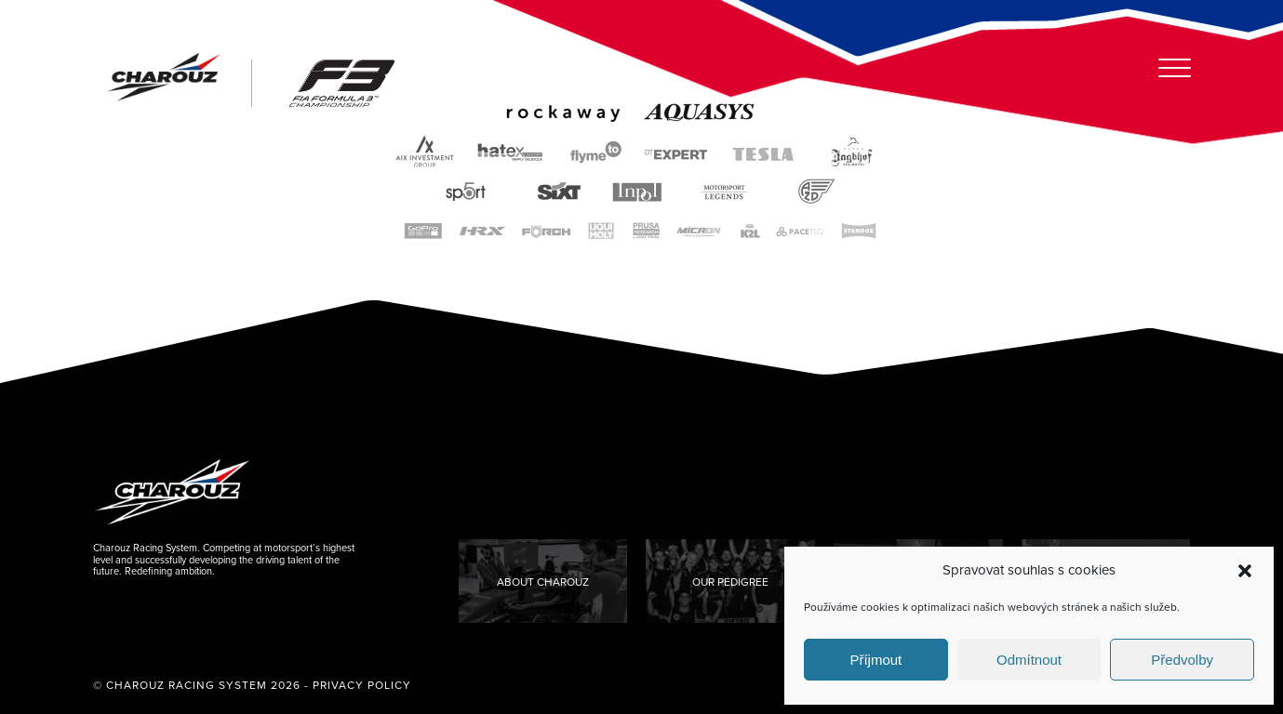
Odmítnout (1029, 660)
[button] (1245, 571)
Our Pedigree (730, 581)
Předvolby (1182, 660)
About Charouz (543, 581)
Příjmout (875, 660)
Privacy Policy (362, 685)
